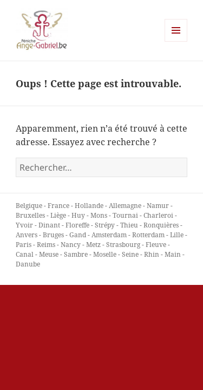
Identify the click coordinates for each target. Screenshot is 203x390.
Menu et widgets (176, 41)
